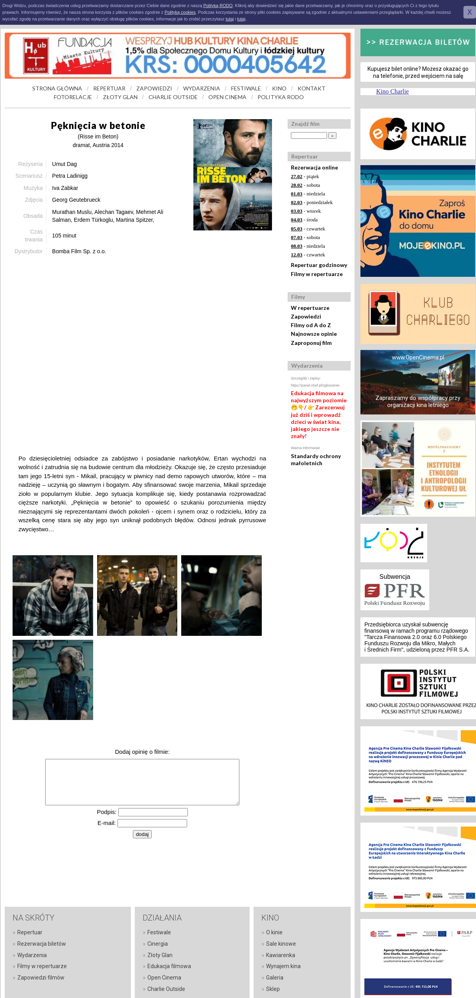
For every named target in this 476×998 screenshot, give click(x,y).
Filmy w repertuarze (317, 274)
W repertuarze (310, 307)
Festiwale (159, 932)
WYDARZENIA (201, 88)
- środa (304, 220)
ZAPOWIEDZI (154, 88)
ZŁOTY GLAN (120, 97)
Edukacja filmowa (169, 966)
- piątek (305, 176)
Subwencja (394, 576)
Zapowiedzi (306, 316)
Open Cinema (164, 977)
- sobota (305, 185)
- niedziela (308, 194)
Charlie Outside (166, 989)
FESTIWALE (246, 88)
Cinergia (157, 944)
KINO (279, 88)
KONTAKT (311, 88)
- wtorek (306, 211)
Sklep (273, 989)
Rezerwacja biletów (41, 944)
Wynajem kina (283, 966)
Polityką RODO (218, 5)
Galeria (274, 977)
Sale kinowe (281, 944)
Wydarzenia (32, 955)
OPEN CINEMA (227, 97)
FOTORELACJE (73, 97)
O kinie (274, 932)
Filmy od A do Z (311, 325)
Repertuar (29, 932)
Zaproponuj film (311, 342)
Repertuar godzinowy (319, 264)
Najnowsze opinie (314, 333)
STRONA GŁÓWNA (57, 88)
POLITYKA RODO (280, 97)
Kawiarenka (280, 955)
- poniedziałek (312, 202)
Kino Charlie (392, 91)
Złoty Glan (160, 955)
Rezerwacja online (314, 167)
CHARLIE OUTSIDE (173, 97)
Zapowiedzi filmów (40, 977)
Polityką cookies (180, 12)
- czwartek (308, 229)
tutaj (230, 19)
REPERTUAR (109, 88)
